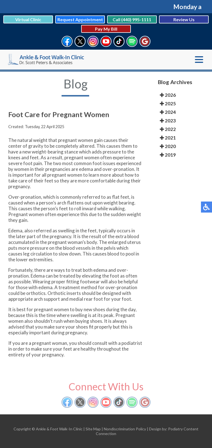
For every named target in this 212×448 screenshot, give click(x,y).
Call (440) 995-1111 (132, 19)
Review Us (184, 19)
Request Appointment (80, 19)
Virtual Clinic (28, 19)
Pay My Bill (106, 28)
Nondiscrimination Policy (125, 428)
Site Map (93, 428)
